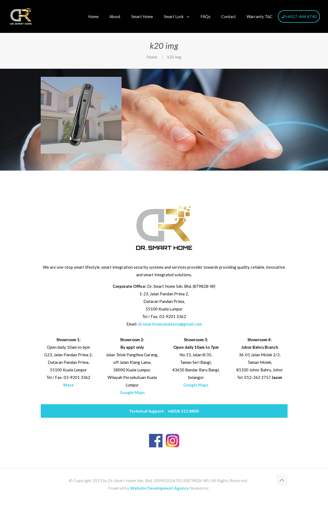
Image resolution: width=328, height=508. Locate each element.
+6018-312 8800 (164, 411)
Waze (68, 384)
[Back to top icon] (282, 480)
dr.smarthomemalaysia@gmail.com (170, 324)
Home (152, 56)
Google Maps (132, 392)
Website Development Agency (159, 488)
